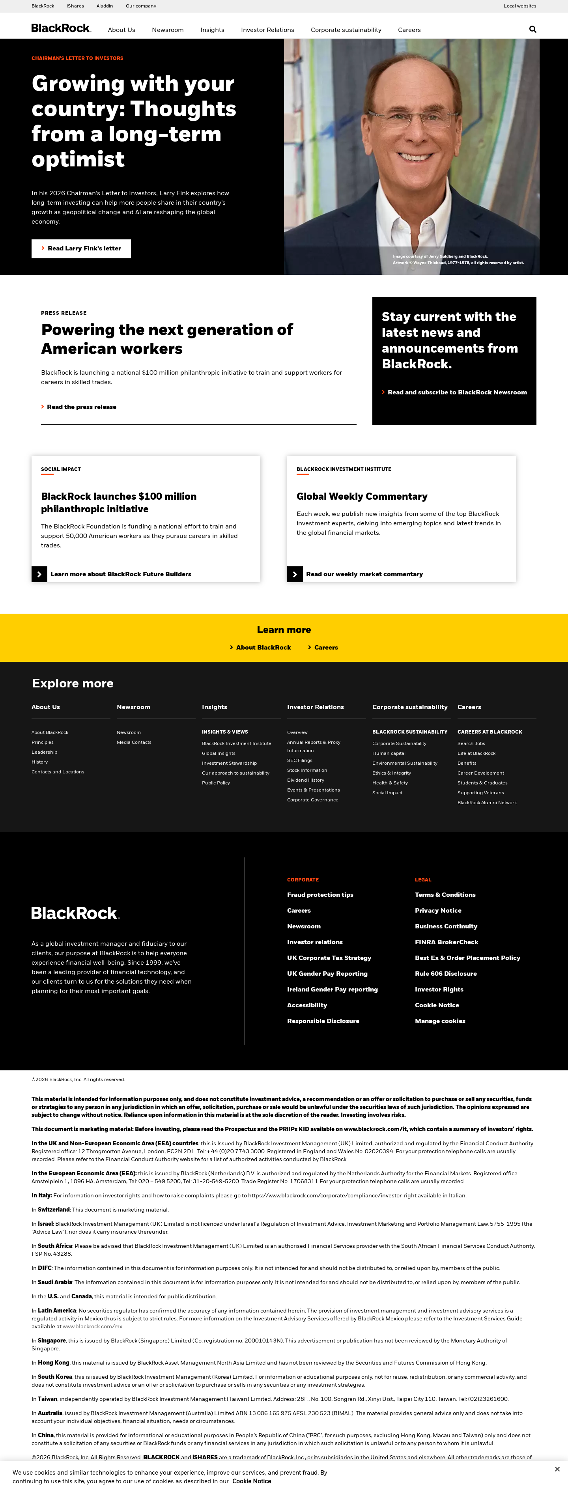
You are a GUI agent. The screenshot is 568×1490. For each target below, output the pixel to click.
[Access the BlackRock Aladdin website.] (105, 6)
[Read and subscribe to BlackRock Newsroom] (454, 385)
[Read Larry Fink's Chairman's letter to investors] (81, 248)
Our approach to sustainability (235, 773)
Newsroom (129, 732)
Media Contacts (134, 742)
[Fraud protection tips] (348, 895)
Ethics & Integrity (391, 773)
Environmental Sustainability (404, 763)
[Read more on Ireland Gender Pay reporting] (348, 990)
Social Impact (387, 793)
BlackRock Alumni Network (487, 803)
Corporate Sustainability (399, 743)
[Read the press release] (78, 407)
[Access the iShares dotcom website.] (75, 6)
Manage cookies (440, 1021)
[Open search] (532, 29)
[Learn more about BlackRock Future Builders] (146, 519)
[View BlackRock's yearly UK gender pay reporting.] (348, 974)
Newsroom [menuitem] (168, 30)
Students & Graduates (483, 783)
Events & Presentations (313, 790)
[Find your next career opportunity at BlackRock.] (348, 911)
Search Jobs (471, 743)
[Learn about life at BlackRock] (323, 648)
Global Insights (218, 753)
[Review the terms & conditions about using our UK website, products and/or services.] (475, 895)
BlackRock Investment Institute (236, 743)
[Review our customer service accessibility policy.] (348, 1005)
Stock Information (307, 770)
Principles (43, 742)
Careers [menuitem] (409, 30)
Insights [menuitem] (212, 30)
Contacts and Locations (58, 772)
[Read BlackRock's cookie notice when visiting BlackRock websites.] (475, 1005)
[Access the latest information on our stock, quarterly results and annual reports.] (348, 942)
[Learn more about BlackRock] (260, 648)
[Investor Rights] (475, 990)
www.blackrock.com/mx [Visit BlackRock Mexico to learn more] (92, 1326)
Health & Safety (390, 783)
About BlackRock (50, 732)
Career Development (481, 773)
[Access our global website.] (43, 6)
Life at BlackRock (476, 753)
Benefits (467, 763)
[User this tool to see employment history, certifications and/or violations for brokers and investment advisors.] (475, 942)
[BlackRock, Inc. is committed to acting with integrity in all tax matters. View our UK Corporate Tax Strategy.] (348, 958)
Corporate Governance (312, 800)
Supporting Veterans (481, 793)
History (40, 762)
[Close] (557, 1473)
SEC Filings (299, 760)
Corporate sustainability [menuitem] (346, 30)
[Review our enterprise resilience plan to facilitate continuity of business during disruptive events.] (475, 927)
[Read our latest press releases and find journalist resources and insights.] (348, 927)
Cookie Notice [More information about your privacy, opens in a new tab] (251, 1485)
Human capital (388, 753)
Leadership (44, 752)
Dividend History (305, 780)
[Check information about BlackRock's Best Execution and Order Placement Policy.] (475, 958)
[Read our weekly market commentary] (401, 519)
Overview (297, 732)
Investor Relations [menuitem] (267, 30)
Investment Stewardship (229, 763)
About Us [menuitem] (121, 30)
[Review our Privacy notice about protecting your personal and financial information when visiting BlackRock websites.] (475, 911)
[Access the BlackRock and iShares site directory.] (520, 6)
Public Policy (216, 783)
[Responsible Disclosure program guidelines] (348, 1021)
